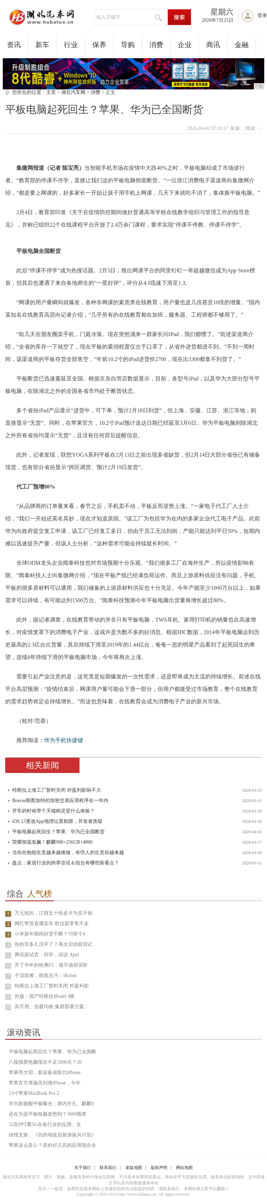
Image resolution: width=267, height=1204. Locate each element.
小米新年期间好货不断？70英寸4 (50, 934)
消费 (156, 45)
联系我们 (108, 1167)
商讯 (213, 45)
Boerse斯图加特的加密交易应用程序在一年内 (60, 800)
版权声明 (159, 1167)
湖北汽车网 (73, 92)
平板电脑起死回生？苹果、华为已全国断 (52, 1051)
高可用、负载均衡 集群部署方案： (52, 1006)
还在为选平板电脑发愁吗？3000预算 (47, 1114)
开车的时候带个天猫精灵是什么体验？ (53, 811)
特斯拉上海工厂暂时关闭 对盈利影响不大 (56, 790)
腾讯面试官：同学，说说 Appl (47, 954)
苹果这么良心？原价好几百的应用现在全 (52, 1145)
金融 (242, 45)
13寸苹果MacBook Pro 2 (34, 1093)
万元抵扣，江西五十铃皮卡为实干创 (53, 913)
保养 (99, 45)
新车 (42, 45)
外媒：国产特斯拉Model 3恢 (45, 996)
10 (8, 1007)
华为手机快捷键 (63, 740)
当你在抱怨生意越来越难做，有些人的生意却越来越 (68, 852)
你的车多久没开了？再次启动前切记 (53, 944)
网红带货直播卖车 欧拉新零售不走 (52, 923)
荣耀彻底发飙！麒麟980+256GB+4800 (52, 842)
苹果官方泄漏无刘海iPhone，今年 (45, 1083)
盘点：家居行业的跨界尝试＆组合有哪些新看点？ (65, 862)
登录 (262, 15)
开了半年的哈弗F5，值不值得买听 (51, 965)
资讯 (14, 45)
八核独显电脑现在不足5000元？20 (45, 1062)
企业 (185, 45)
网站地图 (184, 1167)
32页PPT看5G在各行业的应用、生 (45, 1124)
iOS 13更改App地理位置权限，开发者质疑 (57, 821)
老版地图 (133, 1167)
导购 (128, 45)
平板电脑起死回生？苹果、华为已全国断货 (58, 831)
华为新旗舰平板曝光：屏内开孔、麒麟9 (51, 1103)
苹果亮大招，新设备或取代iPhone (45, 1072)
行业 (71, 45)
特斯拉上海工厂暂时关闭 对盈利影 (52, 985)
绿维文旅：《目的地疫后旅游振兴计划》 (52, 1134)
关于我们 (82, 1167)
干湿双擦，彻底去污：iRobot (45, 975)
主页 (51, 92)
